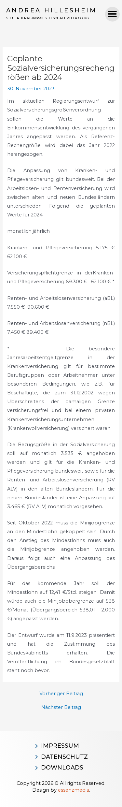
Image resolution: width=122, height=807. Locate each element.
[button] (112, 14)
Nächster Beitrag (61, 707)
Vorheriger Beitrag (61, 693)
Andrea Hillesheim (51, 10)
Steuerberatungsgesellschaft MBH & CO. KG (47, 18)
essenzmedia (73, 790)
